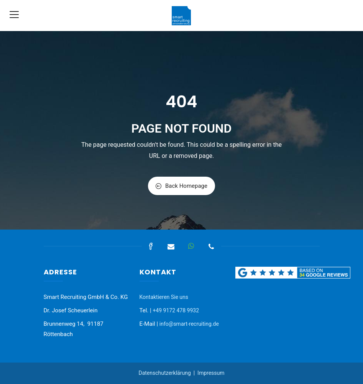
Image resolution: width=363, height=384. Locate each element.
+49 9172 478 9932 (176, 310)
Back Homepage (181, 185)
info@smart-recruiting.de (189, 324)
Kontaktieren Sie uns (164, 297)
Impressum (210, 373)
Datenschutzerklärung (164, 373)
